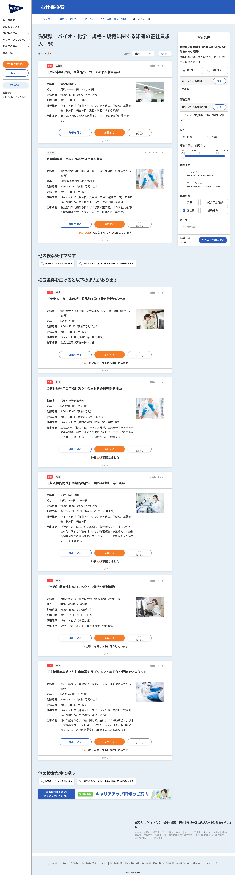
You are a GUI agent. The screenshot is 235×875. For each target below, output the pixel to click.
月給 (212, 137)
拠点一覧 (8, 52)
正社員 (189, 210)
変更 (219, 80)
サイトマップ (210, 863)
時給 (187, 137)
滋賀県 (72, 18)
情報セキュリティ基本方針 (188, 863)
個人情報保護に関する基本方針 (124, 863)
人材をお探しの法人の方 (14, 97)
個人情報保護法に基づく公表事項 (158, 863)
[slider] (182, 155)
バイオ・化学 (87, 18)
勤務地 (189, 70)
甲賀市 (206, 832)
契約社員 (210, 210)
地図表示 (165, 53)
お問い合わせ (15, 85)
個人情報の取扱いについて (94, 863)
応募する (109, 132)
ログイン (15, 72)
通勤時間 (214, 70)
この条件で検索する (213, 240)
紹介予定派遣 (213, 202)
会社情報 (7, 92)
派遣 (187, 202)
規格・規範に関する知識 (112, 18)
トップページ (47, 18)
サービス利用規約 (70, 863)
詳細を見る (75, 132)
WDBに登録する (15, 64)
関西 (61, 18)
